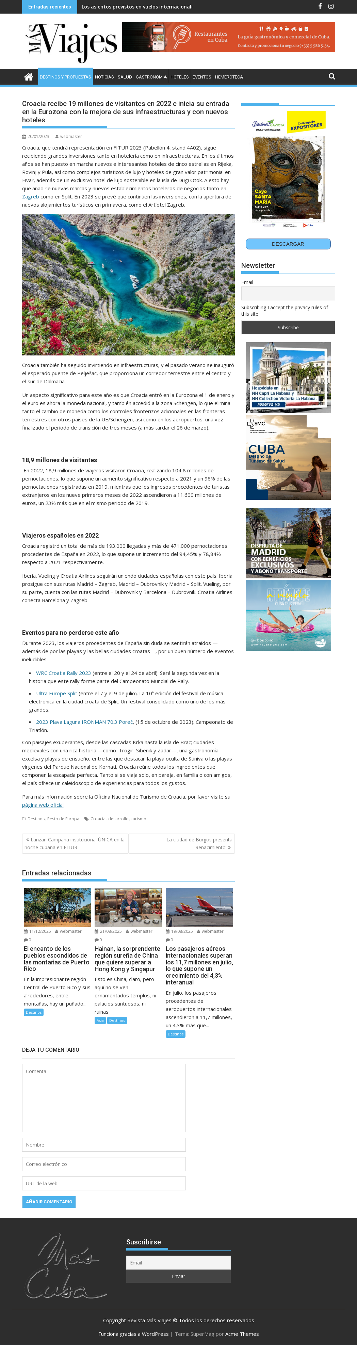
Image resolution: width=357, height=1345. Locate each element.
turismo (138, 819)
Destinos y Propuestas (65, 77)
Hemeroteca (229, 77)
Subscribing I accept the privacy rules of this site (284, 310)
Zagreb (30, 196)
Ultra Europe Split (56, 693)
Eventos (202, 77)
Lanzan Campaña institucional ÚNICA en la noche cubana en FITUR (75, 843)
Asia (100, 1020)
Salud (125, 77)
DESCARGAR (288, 244)
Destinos (36, 819)
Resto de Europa (63, 819)
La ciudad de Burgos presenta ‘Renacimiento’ (199, 843)
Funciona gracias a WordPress (133, 1333)
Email (247, 282)
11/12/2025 (37, 931)
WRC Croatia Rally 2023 (63, 672)
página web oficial (43, 804)
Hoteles (180, 77)
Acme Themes (242, 1333)
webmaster (68, 136)
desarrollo (118, 819)
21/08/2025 (108, 931)
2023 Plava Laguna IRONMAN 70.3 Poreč (84, 721)
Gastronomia (151, 77)
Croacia (98, 819)
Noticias (104, 77)
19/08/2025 (179, 931)
